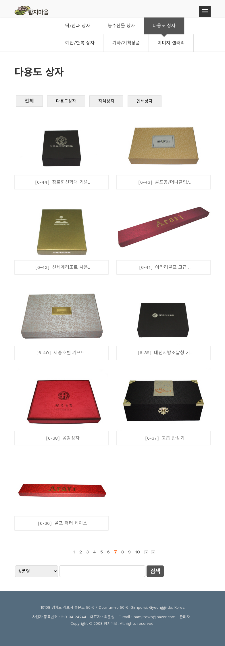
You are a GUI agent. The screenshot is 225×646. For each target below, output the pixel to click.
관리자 (185, 617)
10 (137, 552)
